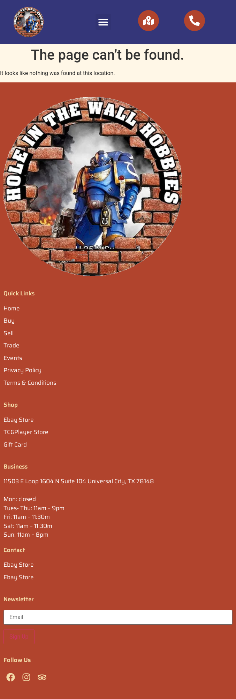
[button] (103, 22)
